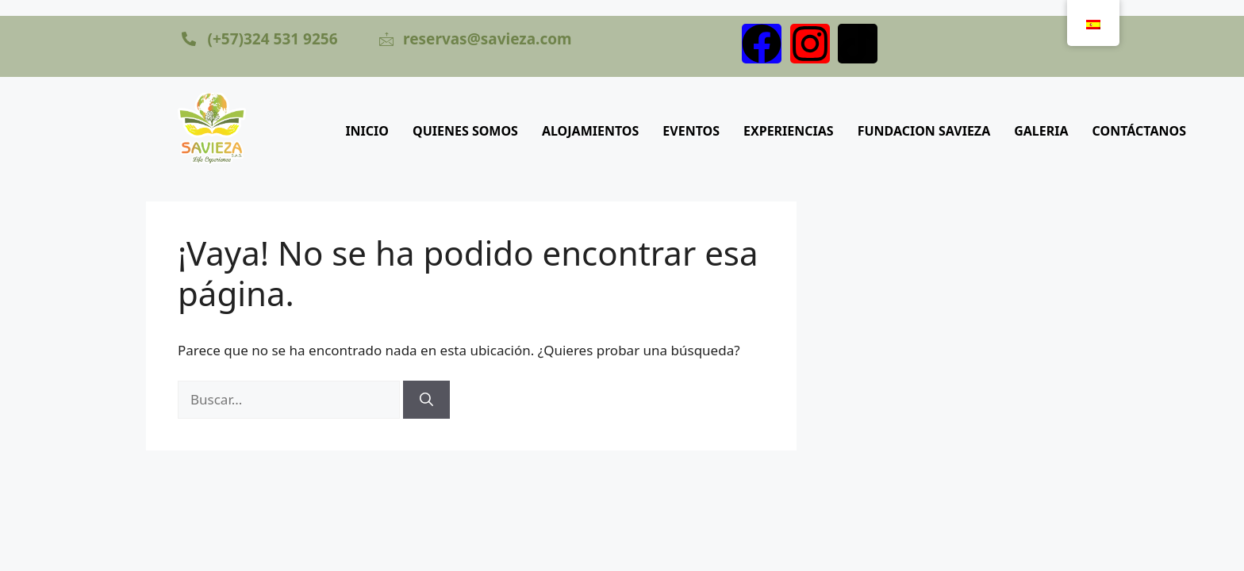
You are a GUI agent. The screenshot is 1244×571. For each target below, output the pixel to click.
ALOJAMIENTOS (590, 131)
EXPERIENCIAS (788, 131)
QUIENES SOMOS (465, 131)
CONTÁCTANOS (1139, 131)
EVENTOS (691, 131)
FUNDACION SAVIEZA (924, 131)
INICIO (367, 131)
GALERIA (1041, 131)
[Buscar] (426, 400)
